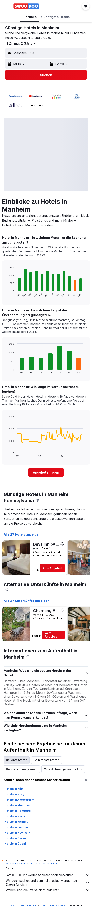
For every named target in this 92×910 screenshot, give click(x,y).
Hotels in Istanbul (16, 821)
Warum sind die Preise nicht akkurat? (48, 890)
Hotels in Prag (14, 794)
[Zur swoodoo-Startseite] (26, 6)
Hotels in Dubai (15, 843)
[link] (45, 472)
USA (42, 905)
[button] (6, 6)
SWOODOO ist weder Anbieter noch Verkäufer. (48, 875)
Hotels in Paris (14, 816)
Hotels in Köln (14, 788)
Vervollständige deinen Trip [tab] (63, 769)
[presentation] (37, 500)
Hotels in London (16, 827)
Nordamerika (28, 905)
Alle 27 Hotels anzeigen (22, 534)
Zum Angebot (52, 568)
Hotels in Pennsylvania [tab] (21, 769)
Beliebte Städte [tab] (16, 760)
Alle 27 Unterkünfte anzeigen (26, 601)
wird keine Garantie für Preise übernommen (31, 863)
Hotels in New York (17, 832)
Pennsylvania (57, 905)
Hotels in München (17, 805)
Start (13, 905)
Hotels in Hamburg (17, 810)
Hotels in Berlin (15, 838)
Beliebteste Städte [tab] (46, 760)
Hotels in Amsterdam (19, 799)
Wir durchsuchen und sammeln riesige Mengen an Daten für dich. (48, 882)
